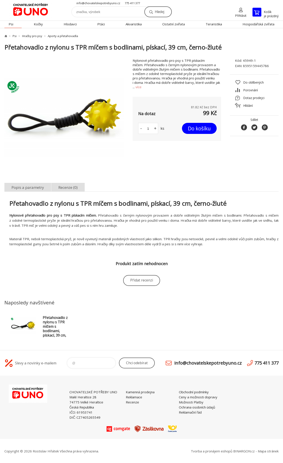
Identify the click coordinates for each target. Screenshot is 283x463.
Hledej (159, 11)
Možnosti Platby (191, 402)
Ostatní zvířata (173, 24)
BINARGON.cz (244, 451)
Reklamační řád (190, 412)
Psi (11, 24)
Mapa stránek (268, 451)
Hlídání (248, 105)
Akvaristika (134, 24)
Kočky (38, 24)
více (139, 87)
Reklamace (134, 397)
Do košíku (199, 128)
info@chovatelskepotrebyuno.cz (98, 3)
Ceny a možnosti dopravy (198, 397)
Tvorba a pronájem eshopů (211, 451)
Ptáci (101, 24)
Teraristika (214, 24)
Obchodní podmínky (194, 392)
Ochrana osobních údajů (197, 407)
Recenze (132, 402)
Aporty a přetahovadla (63, 36)
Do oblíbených (253, 82)
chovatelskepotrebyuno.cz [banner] (30, 10)
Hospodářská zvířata (258, 24)
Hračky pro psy (32, 36)
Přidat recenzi (141, 280)
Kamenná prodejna (140, 392)
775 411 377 (132, 3)
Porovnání (250, 90)
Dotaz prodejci (253, 98)
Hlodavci (70, 24)
